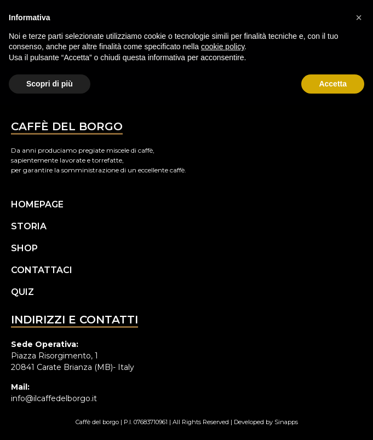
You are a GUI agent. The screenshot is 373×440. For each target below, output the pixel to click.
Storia (29, 226)
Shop (24, 248)
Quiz (22, 292)
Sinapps (286, 422)
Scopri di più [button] (49, 83)
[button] (359, 17)
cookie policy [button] (222, 46)
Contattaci (41, 270)
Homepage (37, 204)
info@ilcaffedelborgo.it (54, 398)
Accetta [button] (333, 83)
